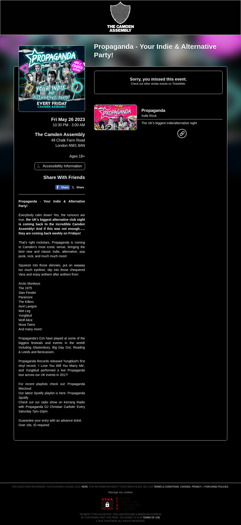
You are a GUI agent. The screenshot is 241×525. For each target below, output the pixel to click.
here (84, 487)
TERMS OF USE (151, 517)
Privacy (197, 487)
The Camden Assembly (60, 134)
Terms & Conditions (166, 487)
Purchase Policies (216, 487)
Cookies (185, 487)
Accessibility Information (59, 166)
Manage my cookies (120, 492)
